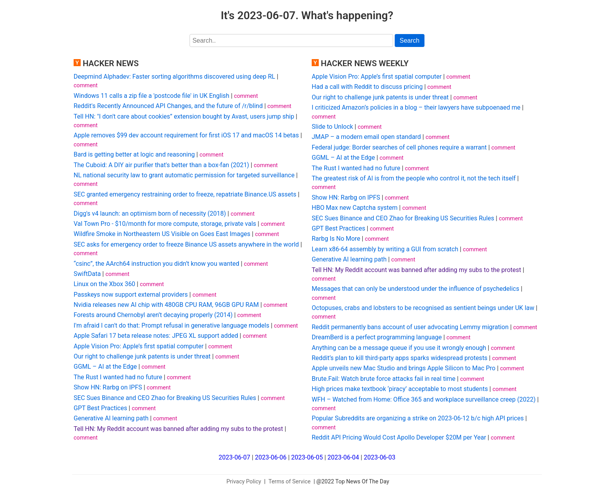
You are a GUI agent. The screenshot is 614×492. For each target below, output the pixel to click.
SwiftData (87, 274)
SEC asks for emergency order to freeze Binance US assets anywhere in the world (186, 244)
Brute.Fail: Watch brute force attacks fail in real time (383, 378)
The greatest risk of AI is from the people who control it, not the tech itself (414, 178)
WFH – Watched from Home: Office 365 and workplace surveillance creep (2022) (424, 399)
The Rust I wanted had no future (118, 377)
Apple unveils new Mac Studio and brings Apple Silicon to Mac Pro (403, 368)
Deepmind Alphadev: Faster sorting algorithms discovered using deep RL (174, 76)
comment (86, 85)
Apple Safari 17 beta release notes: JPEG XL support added (156, 335)
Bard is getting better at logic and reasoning (134, 154)
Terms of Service (290, 481)
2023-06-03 (379, 457)
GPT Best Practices (100, 408)
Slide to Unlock (332, 126)
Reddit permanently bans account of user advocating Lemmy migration (410, 327)
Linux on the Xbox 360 (104, 284)
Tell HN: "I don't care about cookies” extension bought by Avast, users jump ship (184, 116)
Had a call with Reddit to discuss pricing (367, 86)
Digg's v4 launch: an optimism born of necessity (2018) (150, 213)
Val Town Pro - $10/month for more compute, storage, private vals (165, 223)
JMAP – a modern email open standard (366, 137)
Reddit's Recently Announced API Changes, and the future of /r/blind (168, 106)
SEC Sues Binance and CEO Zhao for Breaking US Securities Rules (165, 398)
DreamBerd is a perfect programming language (377, 337)
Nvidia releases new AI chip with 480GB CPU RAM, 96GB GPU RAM (166, 304)
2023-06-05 (307, 457)
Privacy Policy (243, 481)
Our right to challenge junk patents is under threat (142, 356)
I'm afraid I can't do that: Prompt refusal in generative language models (171, 325)
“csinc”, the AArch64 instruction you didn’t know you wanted (156, 263)
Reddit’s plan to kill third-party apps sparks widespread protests (400, 358)
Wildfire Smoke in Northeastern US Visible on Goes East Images (162, 234)
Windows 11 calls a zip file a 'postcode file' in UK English (151, 95)
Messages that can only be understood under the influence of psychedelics (415, 288)
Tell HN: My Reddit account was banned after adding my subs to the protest (178, 429)
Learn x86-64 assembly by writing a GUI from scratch (385, 249)
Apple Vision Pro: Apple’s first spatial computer (139, 346)
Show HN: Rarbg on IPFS (108, 387)
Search (410, 40)
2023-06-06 (271, 457)
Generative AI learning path (111, 418)
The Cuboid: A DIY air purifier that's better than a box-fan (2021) (161, 165)
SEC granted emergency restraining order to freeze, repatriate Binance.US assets (185, 194)
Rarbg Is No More (336, 238)
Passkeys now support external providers (131, 294)
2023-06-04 (343, 457)
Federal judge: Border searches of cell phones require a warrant (399, 147)
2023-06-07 (234, 457)
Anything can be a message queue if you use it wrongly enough (399, 347)
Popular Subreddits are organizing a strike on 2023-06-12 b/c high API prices (418, 418)
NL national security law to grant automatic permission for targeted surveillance (184, 175)
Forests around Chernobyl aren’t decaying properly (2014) (153, 315)
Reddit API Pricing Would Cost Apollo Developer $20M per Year (399, 437)
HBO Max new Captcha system (354, 207)
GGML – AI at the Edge (105, 366)
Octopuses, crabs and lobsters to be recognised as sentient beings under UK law (423, 308)
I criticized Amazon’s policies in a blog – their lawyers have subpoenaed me (416, 107)
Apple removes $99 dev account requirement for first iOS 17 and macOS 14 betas (186, 135)
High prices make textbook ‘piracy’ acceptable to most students (400, 389)
